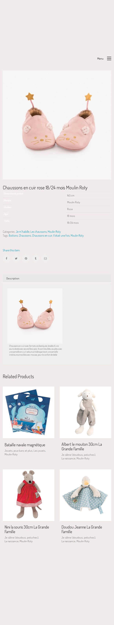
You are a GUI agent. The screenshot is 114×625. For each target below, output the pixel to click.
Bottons (13, 235)
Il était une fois (61, 235)
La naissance (68, 458)
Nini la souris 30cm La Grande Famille (27, 529)
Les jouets (39, 450)
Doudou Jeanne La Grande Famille (81, 529)
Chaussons (25, 235)
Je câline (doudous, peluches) (78, 454)
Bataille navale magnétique (25, 444)
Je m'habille (22, 231)
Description (12, 278)
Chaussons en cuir (42, 235)
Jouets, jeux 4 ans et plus (18, 450)
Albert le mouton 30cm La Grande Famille (81, 446)
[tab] (57, 278)
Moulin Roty (54, 231)
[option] (57, 124)
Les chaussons (38, 231)
